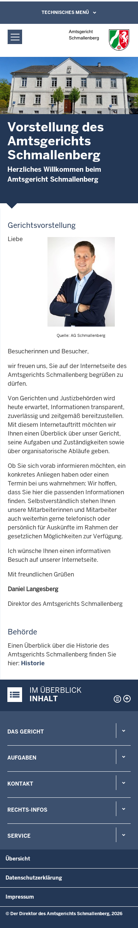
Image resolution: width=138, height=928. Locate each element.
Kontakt (20, 783)
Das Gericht (25, 731)
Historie (33, 663)
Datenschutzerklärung (34, 877)
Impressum (20, 897)
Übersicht (18, 858)
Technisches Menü (65, 12)
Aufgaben (21, 757)
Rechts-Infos (27, 810)
